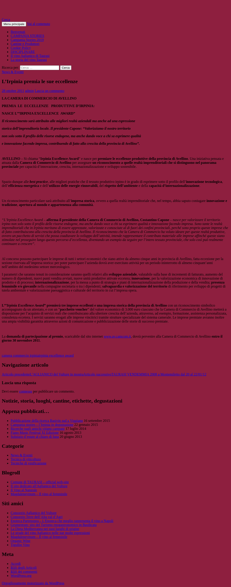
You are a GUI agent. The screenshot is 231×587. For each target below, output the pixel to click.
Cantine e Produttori (25, 44)
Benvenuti (18, 32)
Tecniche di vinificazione (28, 463)
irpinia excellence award (56, 355)
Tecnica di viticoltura (26, 459)
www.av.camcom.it (117, 336)
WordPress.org (21, 575)
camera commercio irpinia (20, 355)
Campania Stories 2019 (27, 40)
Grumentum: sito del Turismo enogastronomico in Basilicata (54, 525)
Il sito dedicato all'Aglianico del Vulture (39, 486)
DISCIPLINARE (23, 52)
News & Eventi (13, 72)
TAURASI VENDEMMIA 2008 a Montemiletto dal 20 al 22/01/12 (144, 374)
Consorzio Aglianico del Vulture (34, 513)
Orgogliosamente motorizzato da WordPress (33, 583)
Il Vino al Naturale (24, 490)
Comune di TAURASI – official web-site (40, 482)
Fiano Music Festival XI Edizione (35, 432)
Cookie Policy (21, 48)
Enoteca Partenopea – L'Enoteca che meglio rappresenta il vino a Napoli (62, 521)
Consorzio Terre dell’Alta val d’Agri (37, 517)
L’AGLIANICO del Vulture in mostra (42, 374)
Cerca (6, 20)
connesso (25, 391)
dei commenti (24, 571)
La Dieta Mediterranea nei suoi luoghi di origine (45, 529)
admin (29, 91)
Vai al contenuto (38, 24)
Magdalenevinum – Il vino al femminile (39, 494)
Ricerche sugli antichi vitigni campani (38, 428)
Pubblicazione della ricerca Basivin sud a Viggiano (47, 421)
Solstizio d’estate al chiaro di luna (35, 436)
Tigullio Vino (20, 545)
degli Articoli (24, 567)
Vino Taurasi (21, 9)
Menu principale (14, 24)
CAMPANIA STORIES (27, 36)
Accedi (16, 563)
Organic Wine (20, 541)
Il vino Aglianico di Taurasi (30, 56)
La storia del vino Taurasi (29, 60)
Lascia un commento (49, 91)
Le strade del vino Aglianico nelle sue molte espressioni (50, 533)
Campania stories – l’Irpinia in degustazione (42, 425)
